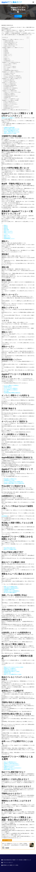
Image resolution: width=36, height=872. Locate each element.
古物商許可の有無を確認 (9, 40)
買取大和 (6, 51)
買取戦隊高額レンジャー (9, 60)
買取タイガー (7, 58)
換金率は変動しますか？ (9, 108)
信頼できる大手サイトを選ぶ (10, 46)
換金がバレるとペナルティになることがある (13, 92)
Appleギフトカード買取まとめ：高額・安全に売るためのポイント (16, 109)
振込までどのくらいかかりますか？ (11, 104)
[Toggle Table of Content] (27, 38)
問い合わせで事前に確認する (10, 89)
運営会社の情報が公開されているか (11, 42)
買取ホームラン (8, 59)
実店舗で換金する (8, 65)
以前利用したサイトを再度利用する (11, 88)
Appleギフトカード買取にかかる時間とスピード (12, 78)
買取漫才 (6, 50)
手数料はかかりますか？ (9, 105)
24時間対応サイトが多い (9, 74)
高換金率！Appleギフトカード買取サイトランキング (13, 47)
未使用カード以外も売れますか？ (11, 103)
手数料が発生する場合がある (10, 94)
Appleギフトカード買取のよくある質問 (10, 100)
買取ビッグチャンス (8, 55)
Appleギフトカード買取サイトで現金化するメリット (13, 71)
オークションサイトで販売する (10, 66)
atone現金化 (4, 516)
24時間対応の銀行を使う (9, 86)
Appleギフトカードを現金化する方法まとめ (11, 62)
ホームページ (18, 16)
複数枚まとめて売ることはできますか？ (12, 107)
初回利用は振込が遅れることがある (11, 96)
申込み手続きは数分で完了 (9, 80)
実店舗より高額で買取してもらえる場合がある (13, 77)
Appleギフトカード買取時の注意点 (10, 90)
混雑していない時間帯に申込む (10, 84)
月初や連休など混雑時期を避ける (11, 85)
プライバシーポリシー (8, 862)
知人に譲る (7, 69)
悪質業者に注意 (8, 97)
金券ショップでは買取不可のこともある (12, 98)
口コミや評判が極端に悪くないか (11, 43)
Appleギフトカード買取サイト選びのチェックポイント (13, 39)
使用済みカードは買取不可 (9, 93)
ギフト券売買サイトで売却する (10, 67)
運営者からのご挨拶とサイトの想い (11, 865)
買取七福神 (7, 53)
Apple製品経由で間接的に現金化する (11, 70)
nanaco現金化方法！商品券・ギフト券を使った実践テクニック (17, 860)
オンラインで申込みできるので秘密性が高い (13, 75)
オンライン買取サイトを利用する (11, 63)
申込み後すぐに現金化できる (10, 73)
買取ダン (6, 49)
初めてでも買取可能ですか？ (10, 101)
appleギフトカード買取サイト (8, 117)
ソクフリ (6, 56)
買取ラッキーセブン (8, 54)
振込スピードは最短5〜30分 (10, 81)
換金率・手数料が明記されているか (11, 44)
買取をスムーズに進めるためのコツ (10, 82)
